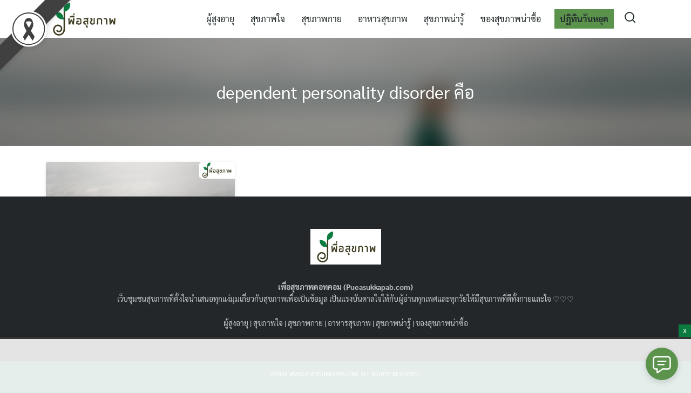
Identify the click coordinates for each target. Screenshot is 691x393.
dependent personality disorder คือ (345, 91)
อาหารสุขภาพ (383, 18)
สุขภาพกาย (321, 18)
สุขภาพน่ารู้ (444, 18)
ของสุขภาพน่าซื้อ (510, 18)
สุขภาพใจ (267, 18)
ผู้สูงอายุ (220, 18)
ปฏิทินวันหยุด (584, 18)
